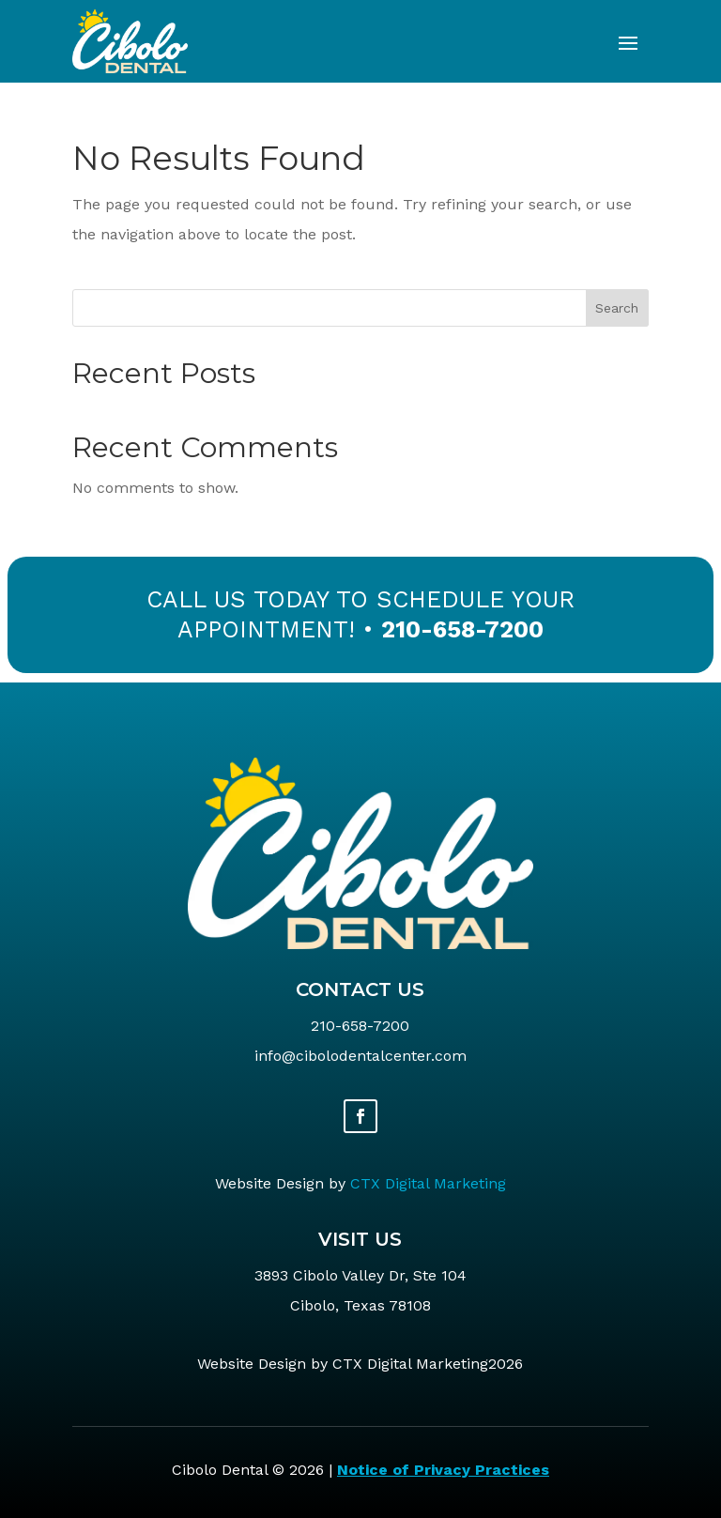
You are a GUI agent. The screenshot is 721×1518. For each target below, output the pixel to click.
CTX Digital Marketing (428, 1183)
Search (616, 307)
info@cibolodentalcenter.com (360, 1056)
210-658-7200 (462, 629)
